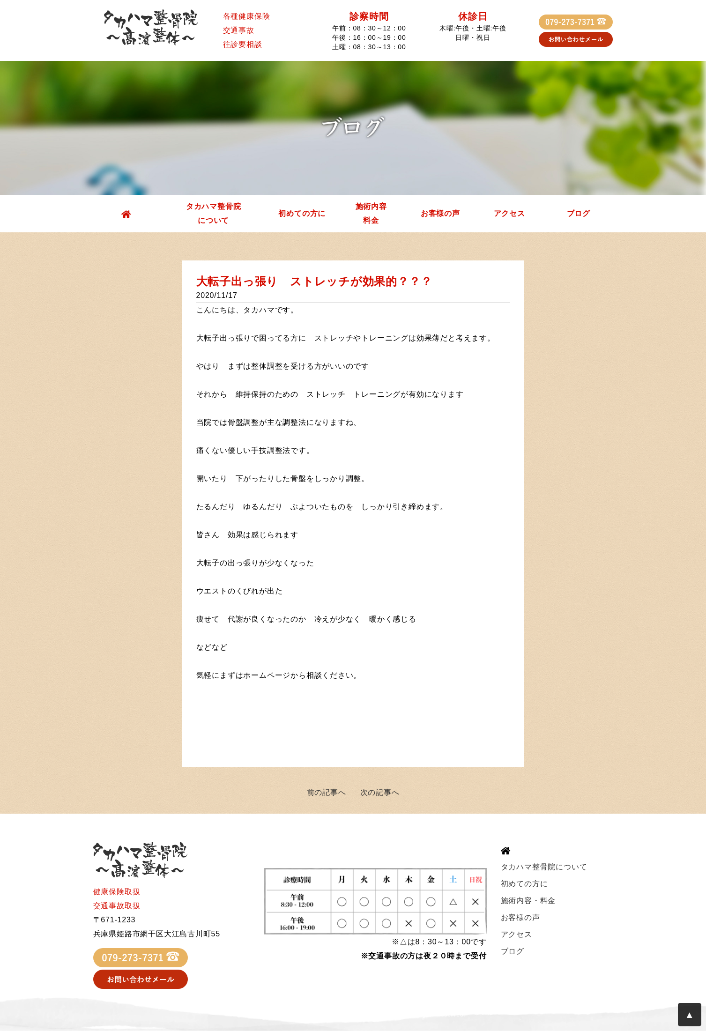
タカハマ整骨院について (213, 213)
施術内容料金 (371, 213)
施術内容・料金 (528, 901)
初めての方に (302, 213)
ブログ (578, 213)
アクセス (509, 213)
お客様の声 (440, 213)
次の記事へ (380, 792)
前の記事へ (326, 792)
